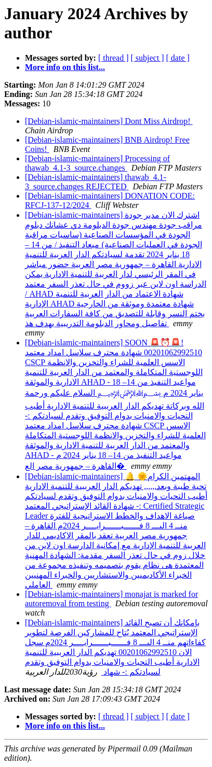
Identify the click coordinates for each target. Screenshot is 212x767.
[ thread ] (113, 57)
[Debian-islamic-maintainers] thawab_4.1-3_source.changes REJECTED (95, 182)
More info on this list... (65, 67)
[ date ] (178, 57)
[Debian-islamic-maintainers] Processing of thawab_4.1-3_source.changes (97, 163)
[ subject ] (147, 57)
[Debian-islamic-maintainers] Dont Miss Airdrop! (109, 121)
